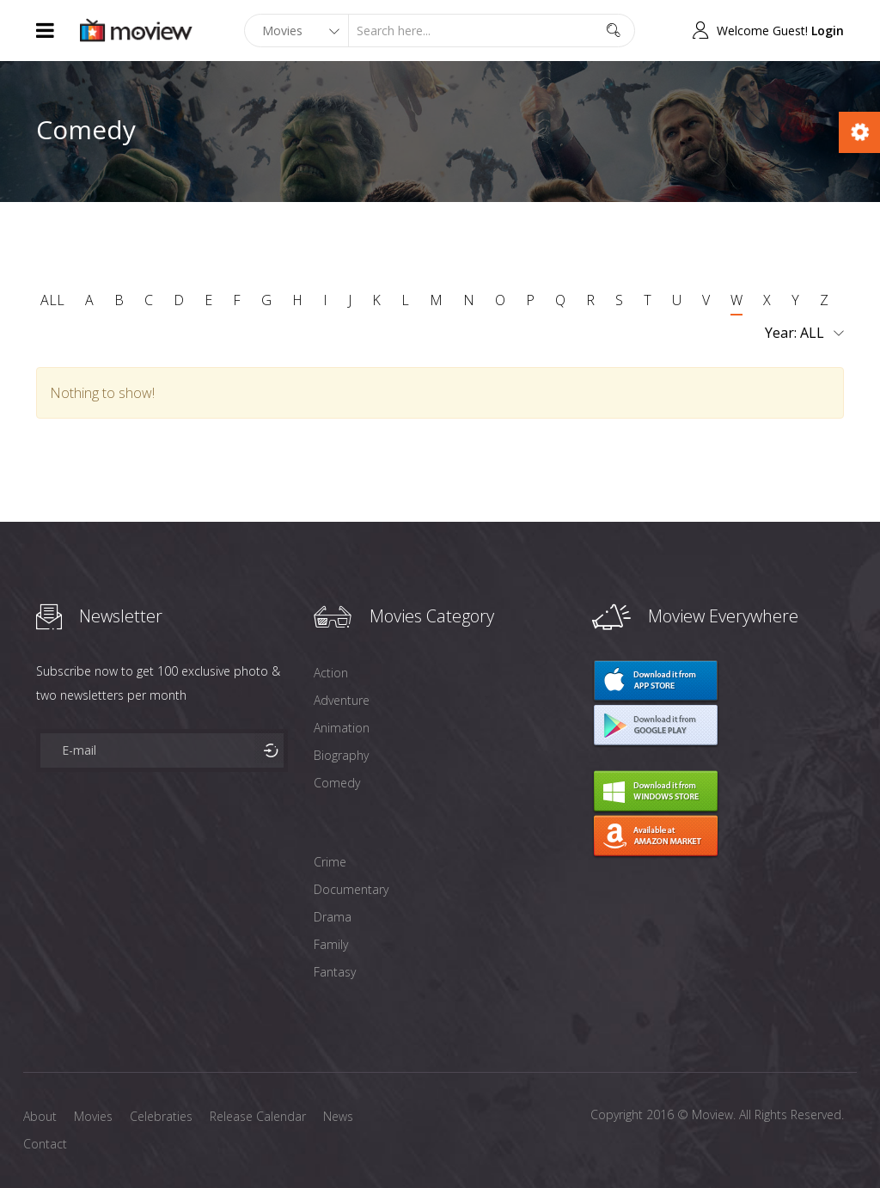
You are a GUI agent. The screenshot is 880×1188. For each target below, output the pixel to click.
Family (331, 944)
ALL (52, 300)
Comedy (337, 783)
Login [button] (827, 30)
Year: (804, 333)
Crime (330, 862)
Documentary (351, 889)
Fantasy (335, 972)
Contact (45, 1144)
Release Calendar (258, 1116)
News (338, 1116)
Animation (342, 728)
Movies (93, 1116)
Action (331, 672)
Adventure (342, 700)
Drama (332, 917)
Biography (341, 755)
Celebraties (161, 1116)
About (40, 1116)
